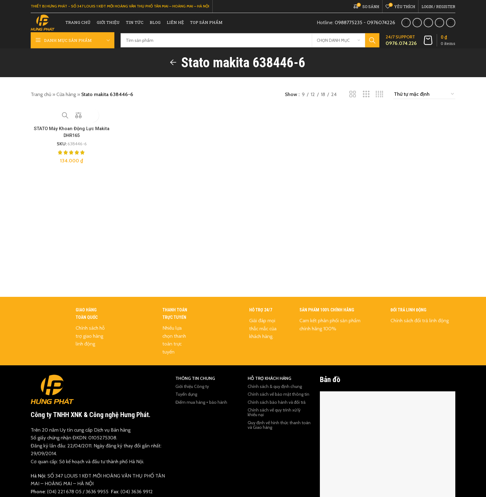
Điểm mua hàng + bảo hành (201, 410)
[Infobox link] (401, 49)
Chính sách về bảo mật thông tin (278, 402)
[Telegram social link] (450, 27)
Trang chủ (41, 102)
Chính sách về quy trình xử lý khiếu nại (274, 420)
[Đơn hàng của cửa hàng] (424, 102)
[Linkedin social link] (439, 27)
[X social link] (417, 27)
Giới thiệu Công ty (192, 394)
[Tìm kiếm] (250, 49)
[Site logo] (49, 26)
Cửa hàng (66, 102)
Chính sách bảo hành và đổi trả (277, 410)
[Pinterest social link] (428, 27)
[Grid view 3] (366, 102)
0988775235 (348, 27)
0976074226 (381, 27)
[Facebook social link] (406, 27)
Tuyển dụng (186, 402)
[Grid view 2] (352, 102)
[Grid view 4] (379, 102)
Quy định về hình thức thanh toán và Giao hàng (279, 433)
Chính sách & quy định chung (275, 394)
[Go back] (173, 70)
